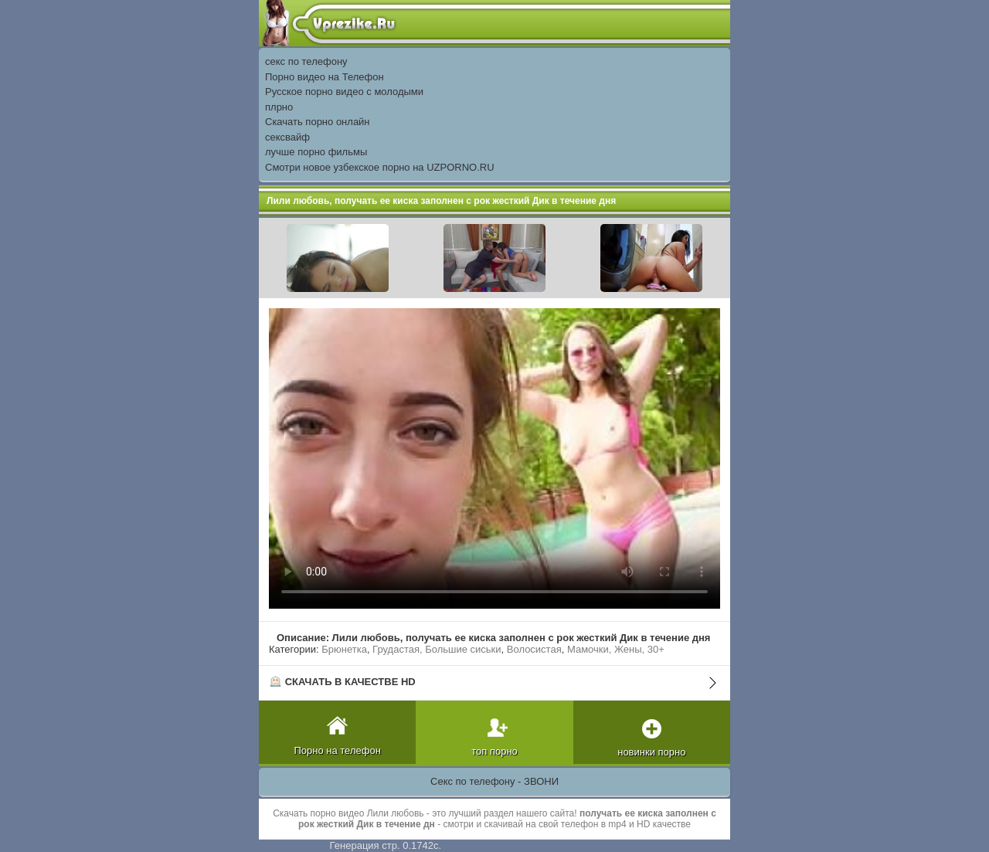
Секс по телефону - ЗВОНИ (494, 781)
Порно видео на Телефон (324, 77)
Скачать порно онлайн (317, 121)
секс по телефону (306, 61)
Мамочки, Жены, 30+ (615, 649)
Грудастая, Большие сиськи (436, 649)
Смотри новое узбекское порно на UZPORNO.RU (379, 167)
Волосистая (534, 649)
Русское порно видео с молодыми (344, 91)
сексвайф (287, 137)
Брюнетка (344, 649)
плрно (279, 107)
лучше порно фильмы (316, 152)
